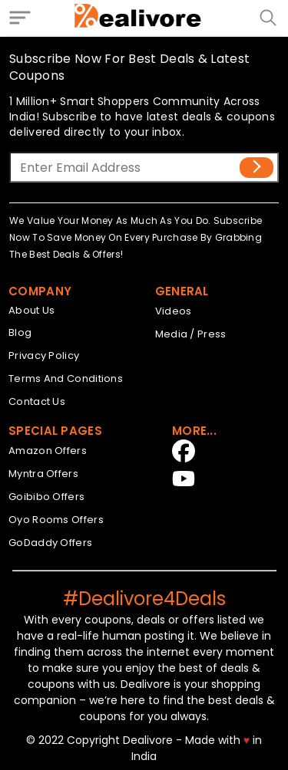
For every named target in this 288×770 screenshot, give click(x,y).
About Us (31, 310)
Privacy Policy (43, 355)
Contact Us (36, 401)
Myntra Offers (43, 473)
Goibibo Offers (46, 496)
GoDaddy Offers (50, 542)
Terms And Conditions (65, 378)
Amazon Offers (47, 450)
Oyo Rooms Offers (56, 519)
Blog (19, 332)
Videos (173, 311)
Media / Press (191, 334)
